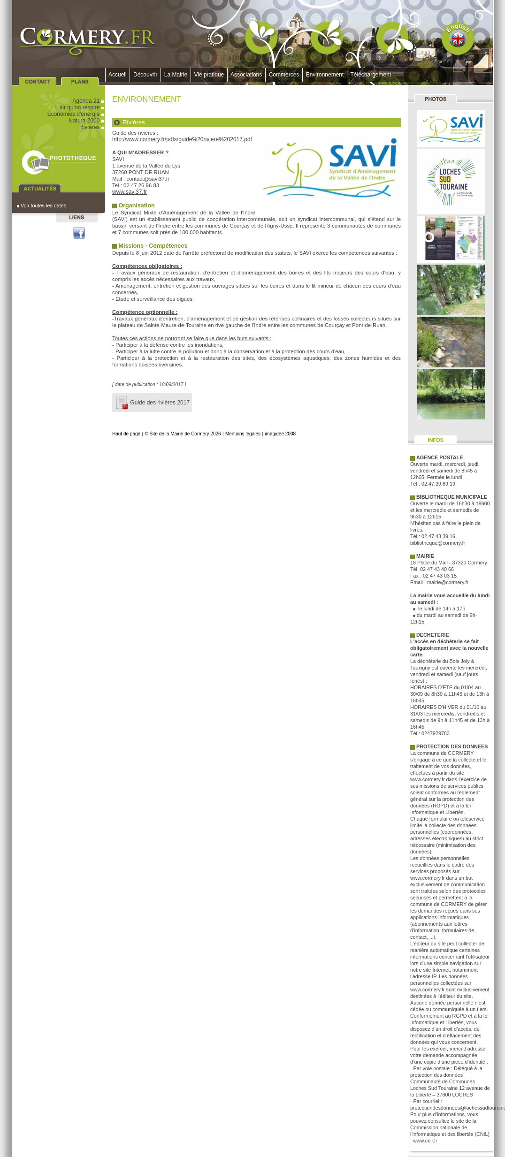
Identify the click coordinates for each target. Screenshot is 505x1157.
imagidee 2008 (280, 433)
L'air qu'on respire (80, 107)
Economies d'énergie (76, 114)
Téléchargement (370, 74)
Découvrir (145, 74)
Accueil (118, 74)
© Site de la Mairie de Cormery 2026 (183, 433)
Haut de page (126, 433)
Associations (246, 74)
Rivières (92, 127)
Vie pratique (209, 74)
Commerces (284, 74)
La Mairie (176, 74)
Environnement (325, 74)
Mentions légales (242, 433)
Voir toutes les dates (41, 205)
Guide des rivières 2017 (152, 402)
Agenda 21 (88, 101)
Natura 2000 (87, 120)
